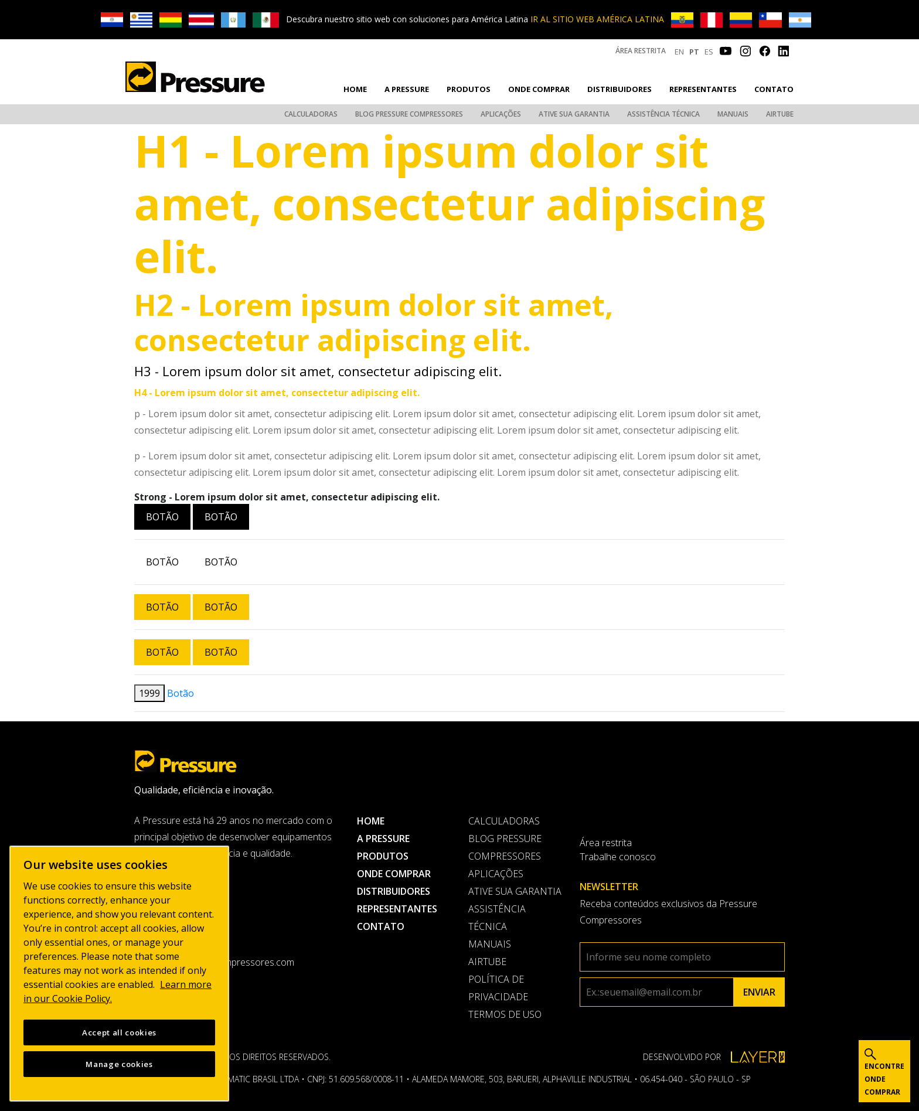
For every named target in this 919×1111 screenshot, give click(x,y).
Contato (774, 89)
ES (708, 51)
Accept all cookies (119, 1032)
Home (355, 89)
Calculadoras (311, 114)
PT (694, 51)
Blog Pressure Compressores (409, 114)
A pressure (406, 89)
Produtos (469, 89)
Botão (162, 516)
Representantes (703, 89)
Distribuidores (619, 89)
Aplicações (501, 114)
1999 (149, 693)
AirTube (780, 114)
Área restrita (640, 51)
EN (679, 51)
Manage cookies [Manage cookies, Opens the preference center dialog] (119, 1064)
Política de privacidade (498, 988)
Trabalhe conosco (618, 856)
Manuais (732, 114)
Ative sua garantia (574, 114)
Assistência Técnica (663, 114)
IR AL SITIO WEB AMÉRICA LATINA (597, 19)
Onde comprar (539, 89)
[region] (119, 974)
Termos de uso (505, 1014)
